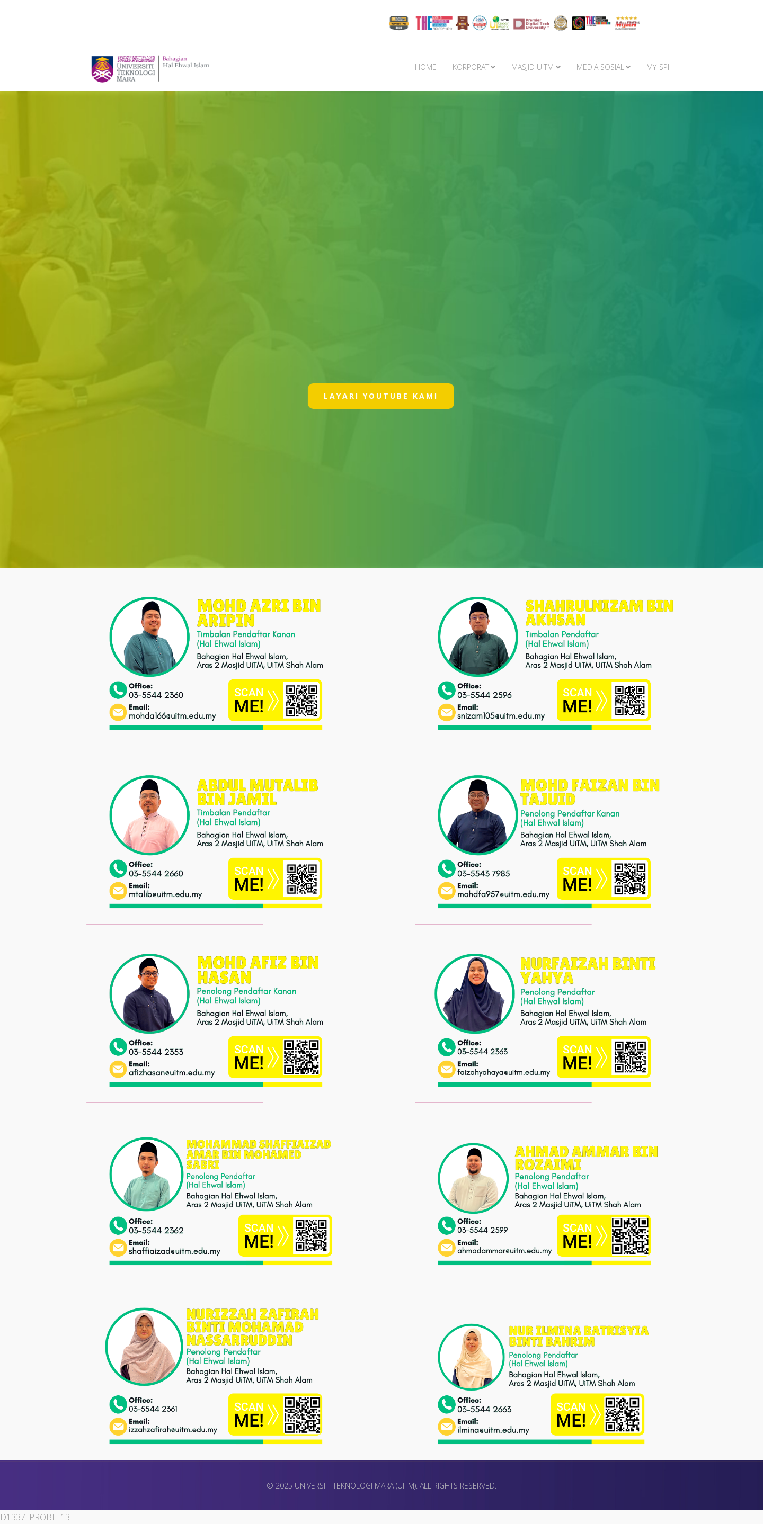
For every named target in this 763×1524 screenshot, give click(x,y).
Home (426, 67)
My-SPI (657, 67)
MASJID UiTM (532, 67)
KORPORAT (471, 67)
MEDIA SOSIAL (600, 67)
